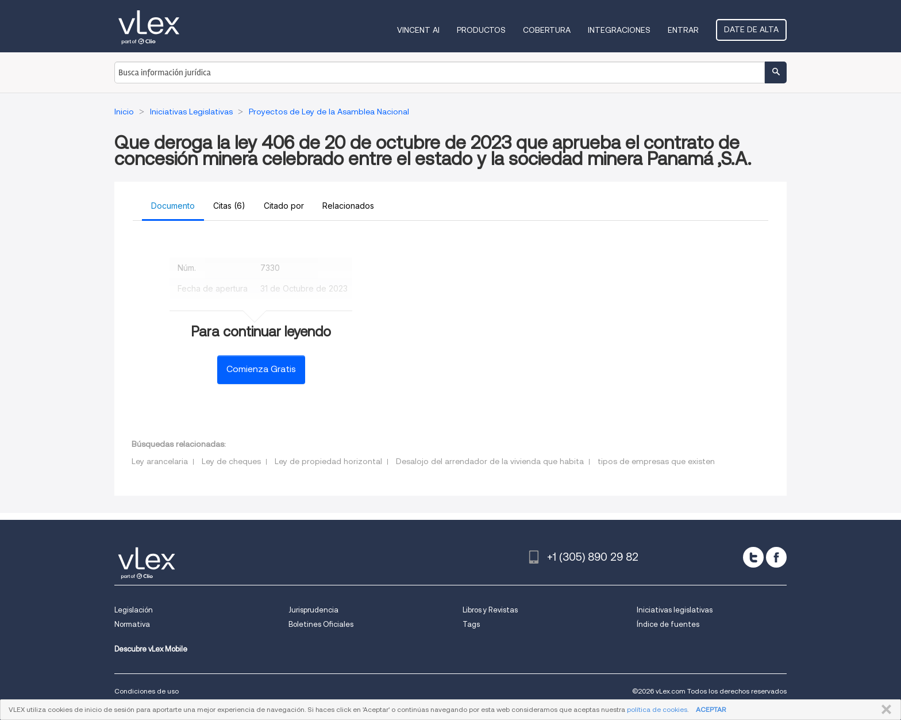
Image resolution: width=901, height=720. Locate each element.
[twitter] (753, 557)
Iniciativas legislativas (675, 610)
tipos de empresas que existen (656, 461)
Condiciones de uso (146, 691)
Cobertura (547, 30)
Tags (471, 624)
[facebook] (776, 557)
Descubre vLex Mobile (150, 649)
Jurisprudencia (313, 610)
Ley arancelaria (160, 461)
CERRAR (884, 709)
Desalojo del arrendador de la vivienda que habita (490, 461)
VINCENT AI (418, 30)
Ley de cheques (231, 461)
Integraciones (619, 30)
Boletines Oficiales (320, 624)
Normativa (132, 624)
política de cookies (657, 709)
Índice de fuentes (668, 624)
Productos (481, 30)
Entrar (683, 30)
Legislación (133, 610)
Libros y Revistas (490, 610)
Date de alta (751, 29)
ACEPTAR (711, 709)
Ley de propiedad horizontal (328, 461)
